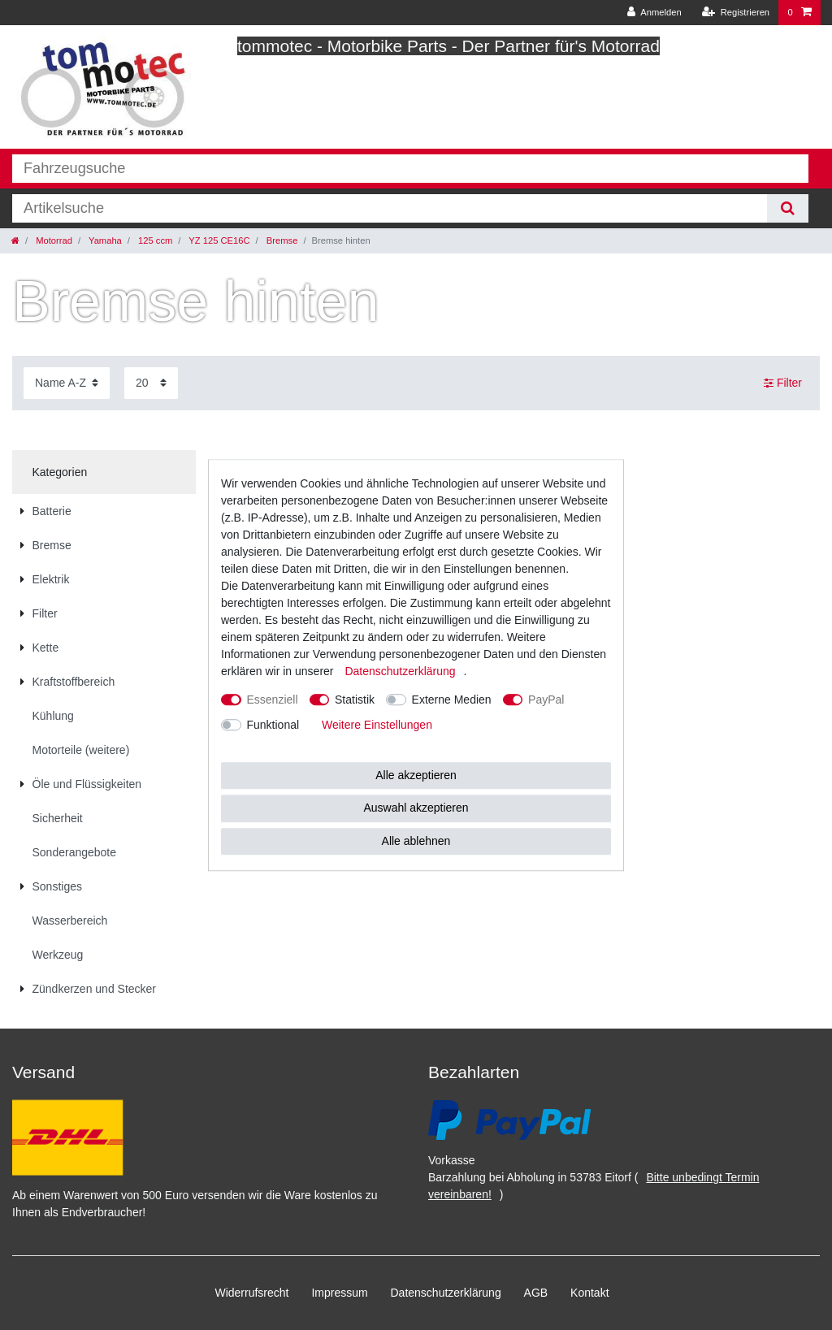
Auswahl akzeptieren (415, 807)
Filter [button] (783, 383)
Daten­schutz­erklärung (446, 1292)
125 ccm (154, 240)
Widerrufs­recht (251, 1292)
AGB (536, 1292)
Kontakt (589, 1292)
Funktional (273, 724)
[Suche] (787, 208)
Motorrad (52, 240)
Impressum (339, 1292)
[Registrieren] (735, 12)
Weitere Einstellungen (377, 724)
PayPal (546, 699)
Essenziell (272, 699)
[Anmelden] (654, 12)
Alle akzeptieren (416, 775)
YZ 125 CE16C (217, 240)
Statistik (355, 699)
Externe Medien (452, 699)
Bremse (281, 240)
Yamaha (104, 240)
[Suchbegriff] (389, 208)
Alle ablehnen (416, 840)
